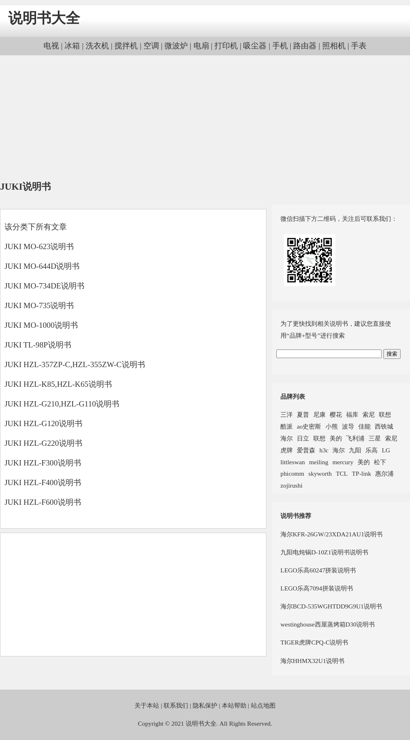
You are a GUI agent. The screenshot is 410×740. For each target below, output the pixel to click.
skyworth (320, 473)
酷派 (286, 426)
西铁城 (384, 426)
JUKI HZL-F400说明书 (43, 482)
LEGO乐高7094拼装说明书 (316, 588)
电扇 (201, 45)
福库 (352, 414)
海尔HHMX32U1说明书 (312, 660)
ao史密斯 (309, 426)
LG (386, 450)
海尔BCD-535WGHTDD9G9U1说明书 (331, 606)
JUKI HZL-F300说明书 (43, 463)
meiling (318, 462)
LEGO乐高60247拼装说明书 (318, 570)
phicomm (292, 473)
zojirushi (291, 485)
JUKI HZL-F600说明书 (43, 502)
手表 (359, 45)
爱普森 (306, 450)
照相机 (334, 45)
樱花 (336, 414)
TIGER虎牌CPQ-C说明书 (314, 642)
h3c (323, 450)
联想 (385, 414)
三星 (375, 438)
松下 (380, 462)
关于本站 (146, 705)
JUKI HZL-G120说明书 (43, 423)
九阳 (355, 450)
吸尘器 (254, 45)
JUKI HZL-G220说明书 (43, 443)
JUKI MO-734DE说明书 (44, 285)
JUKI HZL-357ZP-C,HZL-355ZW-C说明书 (75, 364)
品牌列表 (292, 396)
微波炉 (176, 45)
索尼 (368, 414)
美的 (336, 438)
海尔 (286, 438)
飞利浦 (355, 438)
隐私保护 (205, 705)
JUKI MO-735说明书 (39, 305)
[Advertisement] (205, 118)
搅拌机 (126, 45)
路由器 (305, 45)
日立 (303, 438)
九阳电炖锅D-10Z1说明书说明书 (324, 552)
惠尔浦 (384, 473)
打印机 (226, 45)
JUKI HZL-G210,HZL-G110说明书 (62, 404)
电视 (51, 45)
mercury (343, 462)
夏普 (303, 414)
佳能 (364, 426)
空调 (151, 45)
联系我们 (176, 705)
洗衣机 (97, 45)
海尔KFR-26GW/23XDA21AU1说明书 (331, 534)
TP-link (361, 473)
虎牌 (286, 450)
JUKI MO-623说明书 (39, 246)
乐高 (371, 450)
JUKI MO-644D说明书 (42, 266)
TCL (342, 473)
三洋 (286, 414)
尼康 (319, 414)
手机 (280, 45)
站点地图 (263, 705)
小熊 (332, 426)
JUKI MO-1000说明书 (41, 325)
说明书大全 (44, 18)
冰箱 (72, 45)
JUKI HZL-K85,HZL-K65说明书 (58, 384)
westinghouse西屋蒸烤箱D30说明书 (327, 624)
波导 (348, 426)
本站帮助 (234, 705)
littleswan (292, 462)
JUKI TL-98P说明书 (38, 344)
